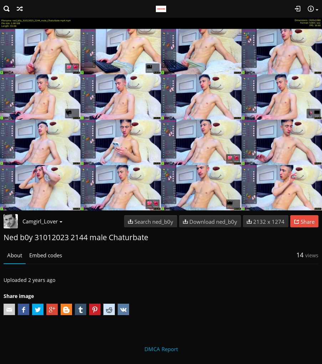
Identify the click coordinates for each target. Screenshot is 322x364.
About (14, 255)
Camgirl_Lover (42, 221)
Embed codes (45, 255)
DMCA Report (161, 349)
